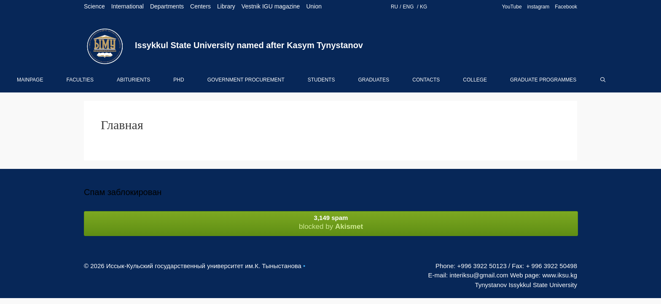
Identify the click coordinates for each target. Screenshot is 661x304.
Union (314, 6)
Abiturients (133, 80)
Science (94, 6)
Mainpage (30, 80)
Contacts (426, 80)
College (475, 80)
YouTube (511, 7)
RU (394, 7)
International (127, 6)
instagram (538, 7)
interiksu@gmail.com (478, 275)
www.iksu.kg (559, 275)
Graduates (373, 80)
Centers (200, 6)
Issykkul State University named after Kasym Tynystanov (249, 45)
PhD (178, 80)
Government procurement (246, 80)
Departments (167, 6)
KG (423, 7)
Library (226, 6)
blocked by (331, 222)
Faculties (79, 80)
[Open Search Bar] (602, 79)
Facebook (566, 7)
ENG (409, 7)
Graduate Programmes (543, 80)
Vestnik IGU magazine (271, 6)
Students (321, 80)
